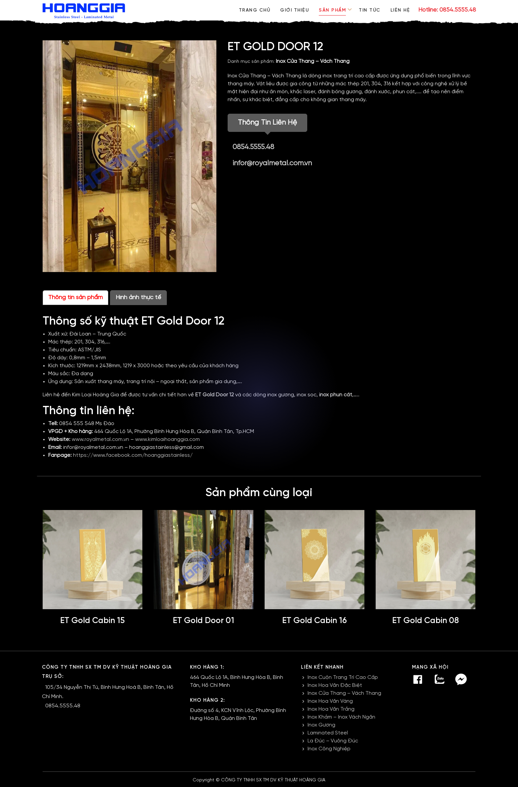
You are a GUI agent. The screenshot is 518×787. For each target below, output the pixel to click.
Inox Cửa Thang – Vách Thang (313, 61)
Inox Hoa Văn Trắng (331, 709)
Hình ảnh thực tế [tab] (138, 298)
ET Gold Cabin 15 (92, 620)
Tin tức (369, 10)
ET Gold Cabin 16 (314, 620)
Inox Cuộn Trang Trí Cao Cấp (343, 677)
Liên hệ (400, 10)
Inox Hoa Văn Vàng (330, 701)
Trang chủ (252, 10)
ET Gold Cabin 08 (425, 620)
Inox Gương (321, 725)
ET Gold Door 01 (203, 620)
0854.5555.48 (255, 147)
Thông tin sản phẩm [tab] (75, 298)
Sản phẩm (331, 10)
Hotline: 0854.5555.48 (447, 10)
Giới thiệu (292, 10)
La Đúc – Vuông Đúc (333, 741)
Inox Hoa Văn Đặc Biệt (335, 685)
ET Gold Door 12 (214, 395)
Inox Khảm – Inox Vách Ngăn (341, 717)
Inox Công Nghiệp (329, 749)
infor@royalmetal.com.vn (272, 163)
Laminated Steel (328, 733)
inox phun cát (335, 395)
